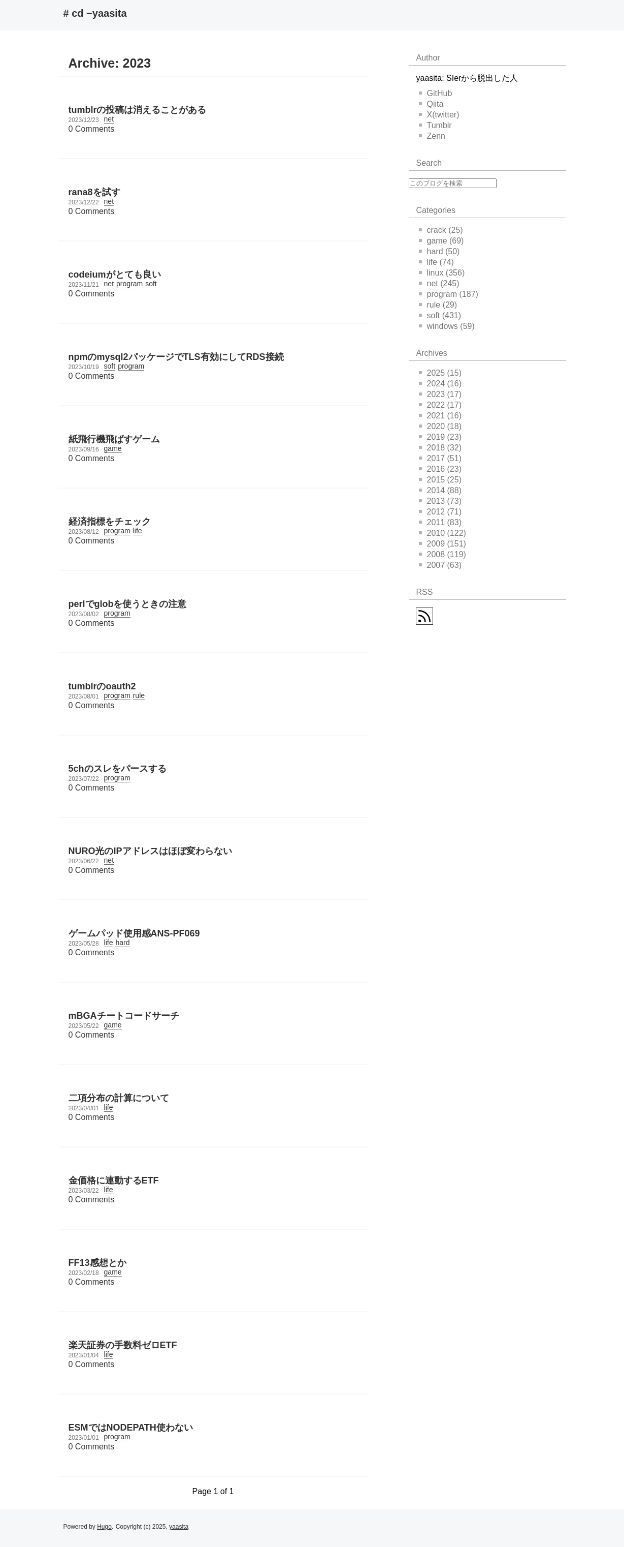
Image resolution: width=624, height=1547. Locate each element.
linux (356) (442, 272)
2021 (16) (440, 415)
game (113, 448)
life (137, 531)
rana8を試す (94, 192)
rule (139, 695)
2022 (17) (440, 405)
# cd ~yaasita (95, 13)
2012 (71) (440, 511)
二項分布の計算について (119, 1098)
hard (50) (439, 251)
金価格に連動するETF (114, 1180)
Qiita (431, 104)
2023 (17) (440, 394)
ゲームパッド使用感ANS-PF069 (134, 933)
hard (122, 942)
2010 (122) (442, 533)
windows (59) (447, 326)
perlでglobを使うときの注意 (128, 604)
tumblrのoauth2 (102, 686)
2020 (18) (440, 426)
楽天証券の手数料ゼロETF (123, 1345)
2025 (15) (440, 373)
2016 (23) (440, 469)
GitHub (435, 93)
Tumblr (435, 125)
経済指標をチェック (110, 522)
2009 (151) (442, 543)
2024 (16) (440, 383)
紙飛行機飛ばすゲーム (114, 439)
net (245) (439, 283)
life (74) (436, 262)
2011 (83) (440, 522)
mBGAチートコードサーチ (124, 1016)
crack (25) (441, 230)
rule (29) (438, 304)
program (129, 284)
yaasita (178, 1526)
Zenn (432, 136)
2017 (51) (440, 458)
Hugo (104, 1526)
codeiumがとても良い (115, 274)
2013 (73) (440, 501)
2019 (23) (440, 437)
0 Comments (92, 129)
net (109, 119)
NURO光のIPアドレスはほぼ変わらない (150, 851)
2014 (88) (440, 490)
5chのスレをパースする (118, 769)
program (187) (448, 294)
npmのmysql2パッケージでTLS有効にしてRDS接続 (176, 357)
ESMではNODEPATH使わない (131, 1427)
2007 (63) (440, 565)
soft (151, 284)
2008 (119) (442, 554)
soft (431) (440, 315)
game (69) (441, 240)
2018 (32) (440, 447)
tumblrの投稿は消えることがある (138, 110)
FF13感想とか (97, 1263)
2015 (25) (440, 479)
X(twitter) (439, 114)
